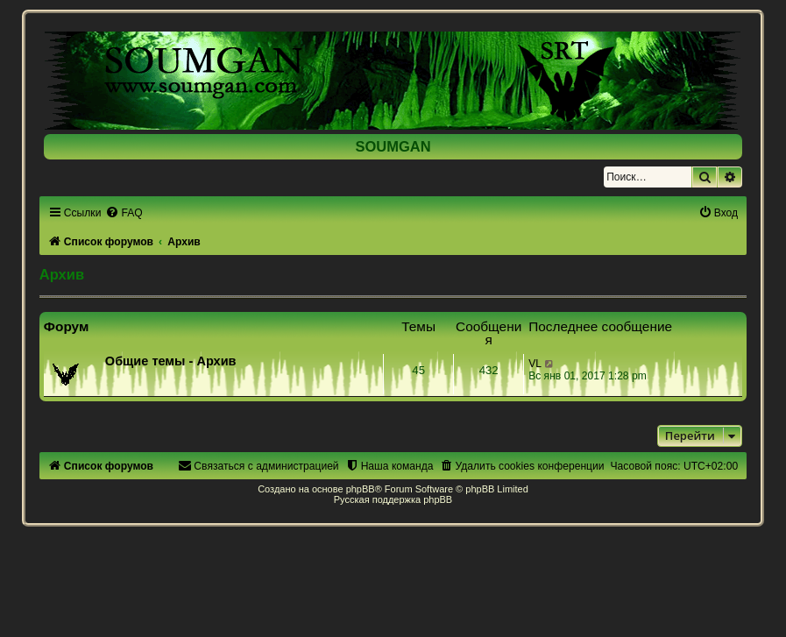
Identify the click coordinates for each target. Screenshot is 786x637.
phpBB (360, 489)
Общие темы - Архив (171, 361)
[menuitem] (123, 213)
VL (535, 363)
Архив (61, 274)
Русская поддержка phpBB (393, 499)
